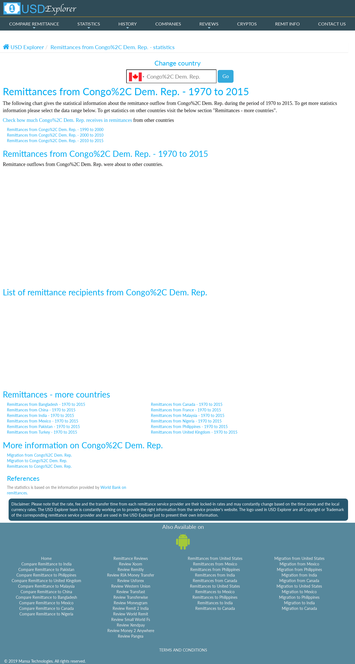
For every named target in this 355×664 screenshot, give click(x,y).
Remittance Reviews (130, 558)
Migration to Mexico (299, 591)
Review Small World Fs (130, 619)
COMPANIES (168, 23)
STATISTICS (88, 25)
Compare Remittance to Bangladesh (46, 597)
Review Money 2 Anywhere (130, 630)
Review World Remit (130, 614)
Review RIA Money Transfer (130, 575)
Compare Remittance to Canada (46, 608)
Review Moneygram (131, 602)
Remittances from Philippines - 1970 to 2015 (189, 426)
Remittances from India (215, 575)
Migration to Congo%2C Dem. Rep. (37, 460)
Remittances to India (215, 602)
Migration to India (299, 602)
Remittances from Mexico (215, 564)
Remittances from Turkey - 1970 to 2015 (42, 432)
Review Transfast (130, 591)
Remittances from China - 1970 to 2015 (41, 410)
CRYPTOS (247, 23)
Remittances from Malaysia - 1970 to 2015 (187, 415)
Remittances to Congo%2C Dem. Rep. (39, 466)
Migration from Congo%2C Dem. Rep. (39, 455)
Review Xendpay (131, 625)
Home (46, 558)
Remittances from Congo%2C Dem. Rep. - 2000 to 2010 (55, 135)
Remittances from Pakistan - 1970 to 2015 (43, 426)
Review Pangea (130, 636)
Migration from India (299, 575)
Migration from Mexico (299, 564)
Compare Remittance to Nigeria (46, 614)
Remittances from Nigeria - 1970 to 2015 (186, 421)
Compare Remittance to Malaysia (46, 586)
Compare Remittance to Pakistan (46, 569)
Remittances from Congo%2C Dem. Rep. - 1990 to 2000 (55, 129)
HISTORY (127, 25)
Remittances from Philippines (215, 569)
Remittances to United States (215, 586)
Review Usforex (130, 580)
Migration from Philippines (299, 569)
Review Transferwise (130, 597)
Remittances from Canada (215, 580)
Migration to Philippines (299, 597)
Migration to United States (299, 586)
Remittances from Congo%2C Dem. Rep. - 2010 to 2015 (55, 140)
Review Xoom (130, 564)
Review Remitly (131, 569)
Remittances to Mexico (215, 591)
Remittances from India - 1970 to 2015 (40, 415)
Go (225, 76)
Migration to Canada (299, 608)
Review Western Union (130, 586)
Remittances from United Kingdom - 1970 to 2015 (194, 432)
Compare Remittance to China (46, 591)
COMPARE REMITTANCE (34, 25)
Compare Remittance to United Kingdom (46, 580)
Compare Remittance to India (46, 564)
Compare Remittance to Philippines (46, 575)
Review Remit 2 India (131, 608)
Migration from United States (299, 558)
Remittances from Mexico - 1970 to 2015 (42, 421)
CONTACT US (332, 23)
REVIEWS (209, 25)
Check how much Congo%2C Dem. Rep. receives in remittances (67, 120)
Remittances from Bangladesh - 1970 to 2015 (46, 404)
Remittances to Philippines (214, 597)
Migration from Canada (299, 580)
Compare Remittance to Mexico (46, 602)
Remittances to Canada (215, 608)
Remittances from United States (215, 558)
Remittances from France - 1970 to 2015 (186, 410)
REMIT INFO (287, 23)
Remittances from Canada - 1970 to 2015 (186, 404)
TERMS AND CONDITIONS (183, 650)
